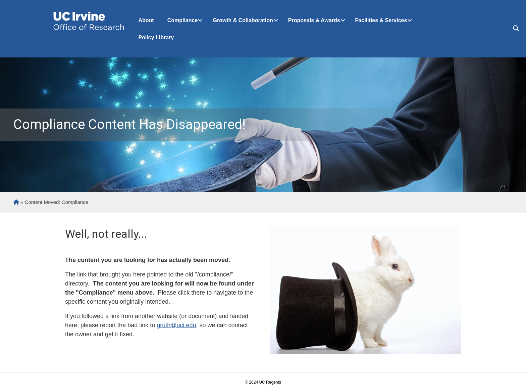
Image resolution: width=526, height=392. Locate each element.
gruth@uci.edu (176, 325)
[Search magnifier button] (516, 28)
